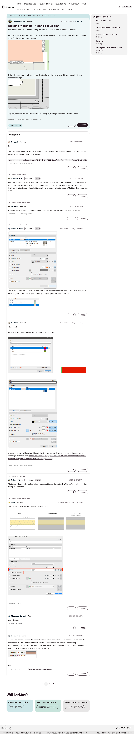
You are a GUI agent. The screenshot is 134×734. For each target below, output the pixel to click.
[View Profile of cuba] (13, 502)
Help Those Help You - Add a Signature (40, 669)
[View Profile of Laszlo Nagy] (79, 228)
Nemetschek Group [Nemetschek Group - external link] (124, 733)
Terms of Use (63, 733)
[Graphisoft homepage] (124, 728)
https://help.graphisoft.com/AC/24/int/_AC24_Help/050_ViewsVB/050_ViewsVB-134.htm (48, 160)
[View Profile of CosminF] (14, 142)
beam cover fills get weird (106, 34)
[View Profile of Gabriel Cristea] (19, 21)
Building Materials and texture (108, 27)
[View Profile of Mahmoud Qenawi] (18, 616)
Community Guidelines (78, 733)
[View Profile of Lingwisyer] (15, 636)
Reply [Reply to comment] (83, 168)
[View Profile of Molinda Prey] (79, 21)
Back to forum (16, 707)
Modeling (99, 23)
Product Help (74, 4)
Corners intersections (104, 21)
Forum (19, 4)
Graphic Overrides (15, 125)
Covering (99, 41)
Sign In (127, 6)
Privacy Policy (51, 733)
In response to (18, 175)
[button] (28, 55)
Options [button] (87, 16)
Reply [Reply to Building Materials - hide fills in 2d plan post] (83, 125)
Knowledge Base (30, 4)
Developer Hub (60, 4)
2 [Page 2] (49, 684)
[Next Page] (53, 684)
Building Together (46, 4)
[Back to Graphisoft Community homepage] (8, 7)
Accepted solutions (47, 707)
